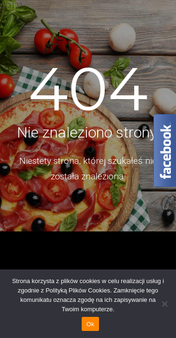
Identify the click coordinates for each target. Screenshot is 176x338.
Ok (90, 324)
